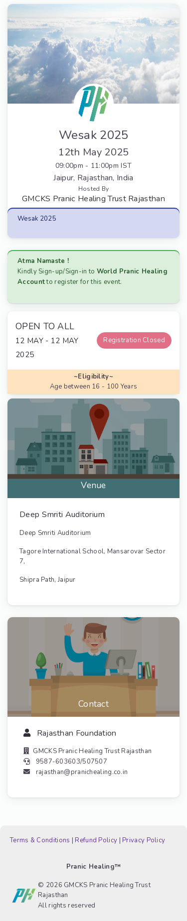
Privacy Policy (143, 840)
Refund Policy (96, 840)
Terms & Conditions (40, 840)
